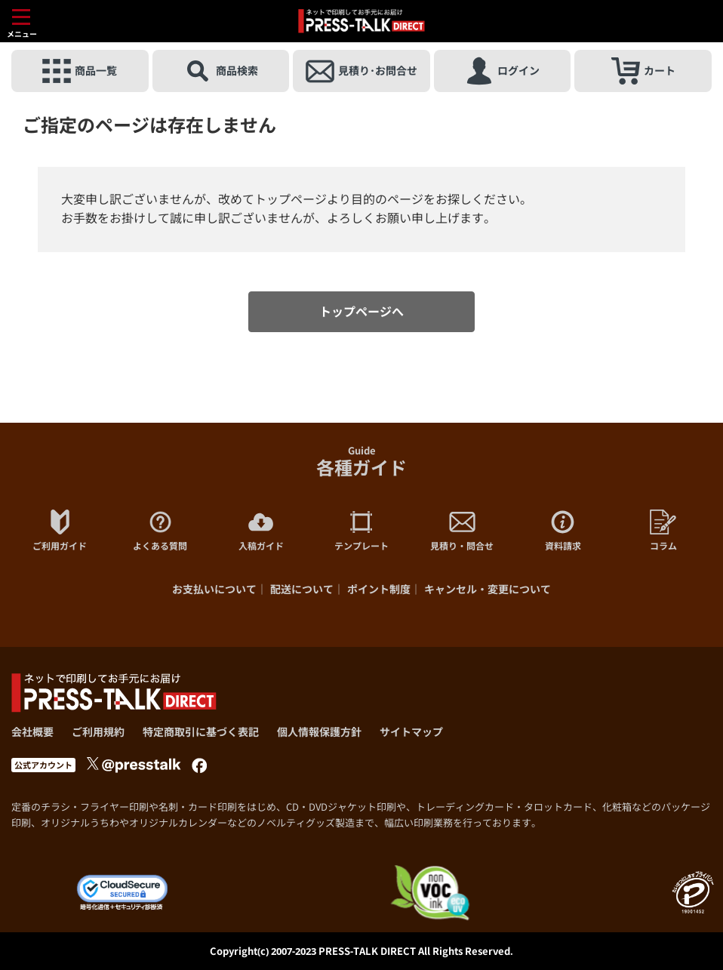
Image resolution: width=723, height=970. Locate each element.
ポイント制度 (379, 589)
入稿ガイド (261, 531)
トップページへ (361, 311)
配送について (302, 589)
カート (643, 71)
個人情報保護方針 (319, 732)
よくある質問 (160, 531)
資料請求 (563, 531)
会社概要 (32, 732)
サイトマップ (411, 732)
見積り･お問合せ (361, 71)
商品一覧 (79, 71)
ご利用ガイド (59, 531)
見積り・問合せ (462, 531)
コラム (663, 531)
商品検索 (220, 71)
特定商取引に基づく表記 (201, 732)
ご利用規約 (98, 732)
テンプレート (361, 531)
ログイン (502, 71)
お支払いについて (214, 589)
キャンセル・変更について (487, 589)
